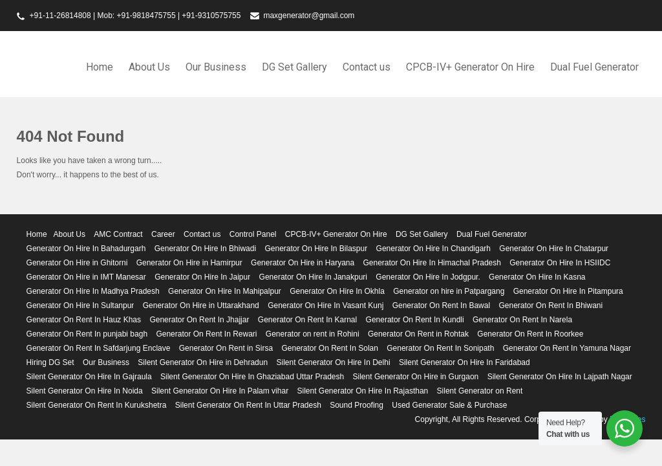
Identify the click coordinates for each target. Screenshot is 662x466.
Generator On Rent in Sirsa (226, 348)
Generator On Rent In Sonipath (440, 348)
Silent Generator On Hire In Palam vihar (219, 390)
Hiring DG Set (50, 362)
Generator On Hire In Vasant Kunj (325, 305)
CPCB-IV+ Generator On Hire (470, 67)
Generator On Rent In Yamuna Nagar (567, 348)
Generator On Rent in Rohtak (418, 333)
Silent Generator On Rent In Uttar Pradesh (248, 405)
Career (163, 234)
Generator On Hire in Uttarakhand (201, 305)
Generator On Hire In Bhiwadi (205, 248)
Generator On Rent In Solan (329, 348)
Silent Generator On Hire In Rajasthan (362, 390)
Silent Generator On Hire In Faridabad (464, 362)
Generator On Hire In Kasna (537, 277)
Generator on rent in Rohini (312, 333)
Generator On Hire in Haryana (302, 262)
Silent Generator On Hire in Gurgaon (416, 376)
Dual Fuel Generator (594, 67)
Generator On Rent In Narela (522, 319)
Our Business (216, 67)
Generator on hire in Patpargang (448, 291)
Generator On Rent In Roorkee (530, 333)
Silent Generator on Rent (480, 390)
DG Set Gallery (294, 67)
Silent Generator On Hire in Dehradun (203, 362)
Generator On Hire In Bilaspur (315, 248)
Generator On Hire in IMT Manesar (86, 277)
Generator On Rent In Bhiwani (550, 305)
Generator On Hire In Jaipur (202, 277)
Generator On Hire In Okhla (337, 291)
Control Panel (253, 234)
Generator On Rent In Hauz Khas (84, 319)
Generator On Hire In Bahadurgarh (86, 248)
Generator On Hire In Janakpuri (313, 277)
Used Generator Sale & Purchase (449, 405)
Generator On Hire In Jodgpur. (428, 277)
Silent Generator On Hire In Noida (85, 390)
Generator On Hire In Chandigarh (433, 248)
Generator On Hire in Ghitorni (77, 262)
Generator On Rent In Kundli (415, 319)
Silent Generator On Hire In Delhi (333, 362)
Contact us (366, 67)
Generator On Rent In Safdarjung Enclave (99, 348)
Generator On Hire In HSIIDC (559, 262)
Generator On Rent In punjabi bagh (87, 333)
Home (99, 67)
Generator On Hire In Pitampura (568, 291)
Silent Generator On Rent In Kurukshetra (97, 405)
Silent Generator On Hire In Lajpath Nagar (559, 376)
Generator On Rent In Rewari (206, 333)
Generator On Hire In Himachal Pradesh (432, 262)
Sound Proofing (356, 405)
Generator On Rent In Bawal (441, 305)
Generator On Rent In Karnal (307, 319)
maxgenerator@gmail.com (308, 15)
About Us (149, 67)
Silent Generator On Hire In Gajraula (89, 376)
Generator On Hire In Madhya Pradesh (93, 291)
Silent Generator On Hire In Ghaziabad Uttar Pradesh (252, 376)
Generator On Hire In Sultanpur (80, 305)
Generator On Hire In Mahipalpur (224, 291)
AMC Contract (118, 234)
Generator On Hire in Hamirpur (189, 262)
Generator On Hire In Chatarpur (553, 248)
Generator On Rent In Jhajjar (199, 319)
